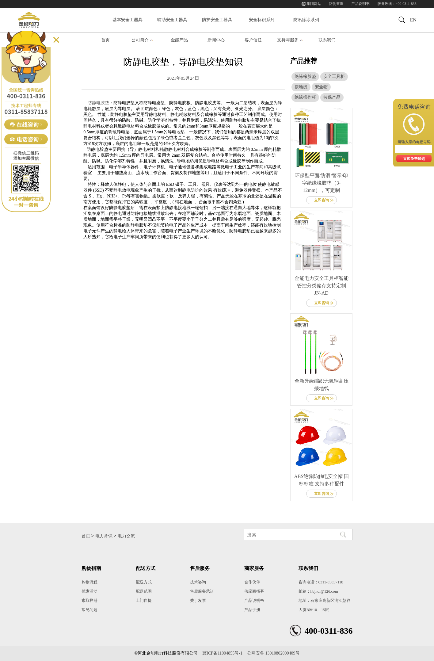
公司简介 (140, 40)
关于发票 (198, 600)
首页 (105, 40)
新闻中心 (216, 40)
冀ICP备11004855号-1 (222, 653)
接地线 (301, 87)
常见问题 (89, 609)
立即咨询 (321, 200)
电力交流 (126, 536)
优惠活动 (89, 591)
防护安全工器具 (217, 19)
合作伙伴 (252, 582)
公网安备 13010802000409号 (273, 653)
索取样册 (89, 600)
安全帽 (321, 87)
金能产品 (179, 40)
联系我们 (327, 40)
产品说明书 (360, 4)
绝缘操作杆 (305, 97)
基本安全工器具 (127, 19)
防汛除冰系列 (306, 19)
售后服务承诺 (202, 591)
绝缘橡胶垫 (305, 76)
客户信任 (253, 40)
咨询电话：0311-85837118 (321, 582)
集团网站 (313, 4)
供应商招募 (254, 591)
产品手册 (252, 609)
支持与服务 (288, 40)
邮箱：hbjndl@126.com (318, 591)
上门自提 (144, 600)
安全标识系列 (262, 19)
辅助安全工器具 (172, 19)
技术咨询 (198, 582)
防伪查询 (336, 4)
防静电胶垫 (98, 103)
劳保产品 (332, 97)
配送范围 (144, 591)
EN (413, 19)
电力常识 (103, 536)
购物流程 (89, 582)
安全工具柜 (334, 76)
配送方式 (144, 582)
